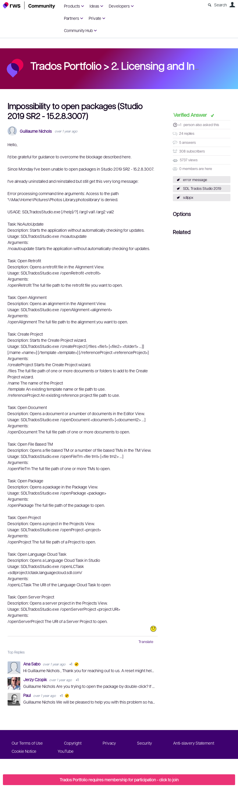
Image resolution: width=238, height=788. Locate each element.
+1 (179, 124)
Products (72, 5)
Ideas (94, 5)
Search (220, 4)
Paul (27, 695)
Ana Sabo (32, 663)
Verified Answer (190, 114)
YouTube (66, 751)
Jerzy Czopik (35, 679)
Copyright (72, 742)
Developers (119, 5)
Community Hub (78, 30)
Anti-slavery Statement (193, 742)
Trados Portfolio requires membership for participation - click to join (119, 779)
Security (144, 742)
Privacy (109, 742)
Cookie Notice (24, 751)
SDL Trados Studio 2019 (202, 188)
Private (95, 18)
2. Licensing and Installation (172, 65)
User (232, 5)
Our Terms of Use (27, 742)
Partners (71, 18)
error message (195, 179)
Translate (145, 641)
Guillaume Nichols (36, 131)
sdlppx (188, 197)
